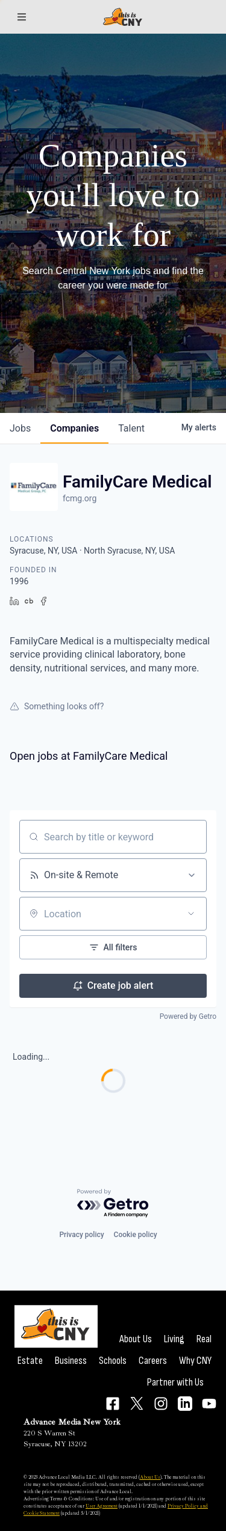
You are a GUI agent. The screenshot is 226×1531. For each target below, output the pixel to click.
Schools (113, 1360)
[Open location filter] (191, 913)
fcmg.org (79, 498)
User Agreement (102, 1506)
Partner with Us (175, 1382)
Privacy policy (81, 1234)
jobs (20, 428)
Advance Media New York (72, 1422)
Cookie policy (135, 1234)
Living (174, 1339)
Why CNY (195, 1360)
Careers (153, 1360)
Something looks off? (57, 706)
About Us (135, 1339)
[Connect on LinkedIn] (185, 1404)
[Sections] (21, 16)
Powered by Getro (188, 1016)
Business (71, 1360)
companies (74, 428)
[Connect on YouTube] (209, 1404)
